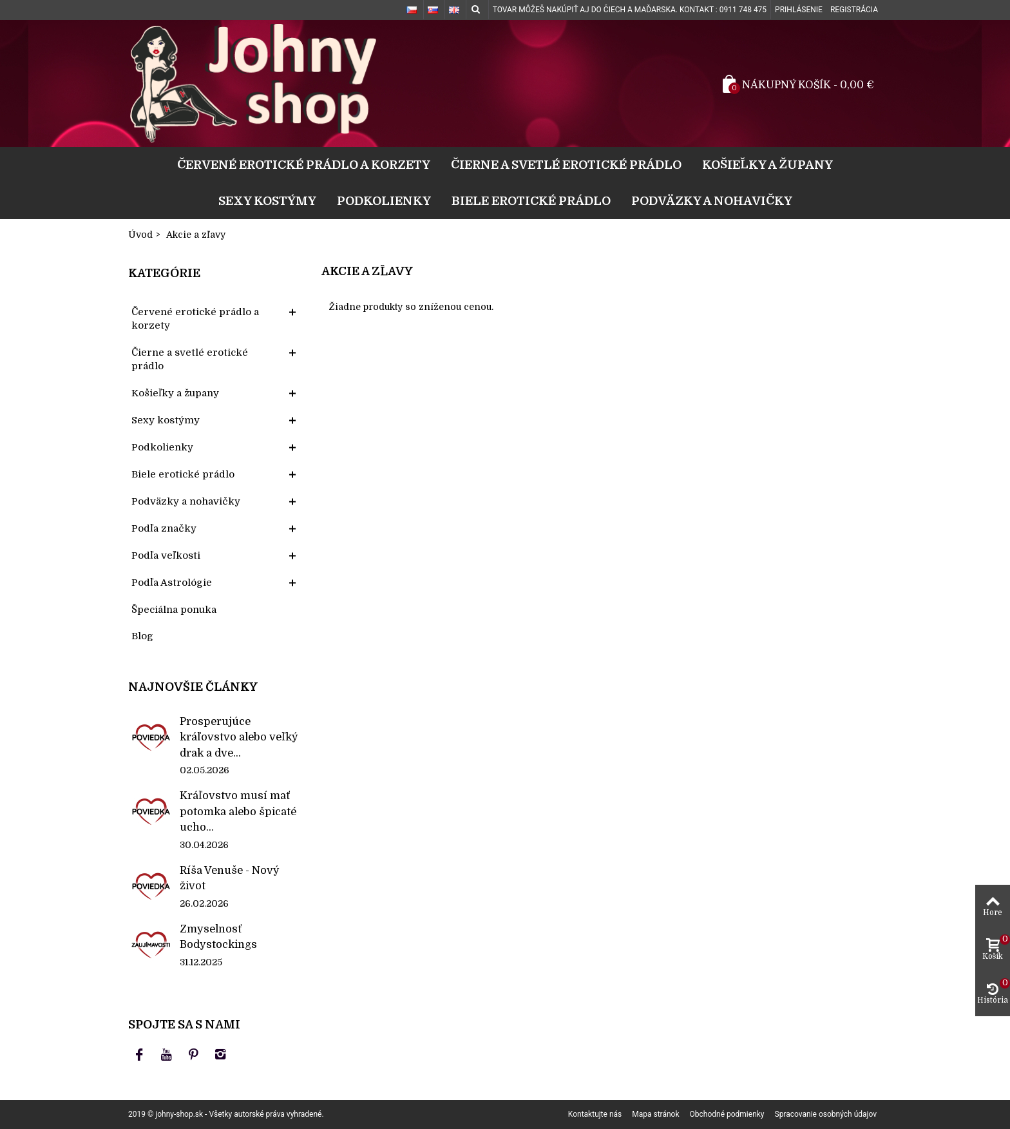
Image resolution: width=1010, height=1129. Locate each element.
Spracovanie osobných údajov (826, 1114)
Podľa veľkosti (165, 555)
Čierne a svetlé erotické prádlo (566, 164)
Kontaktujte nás (595, 1114)
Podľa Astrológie (171, 582)
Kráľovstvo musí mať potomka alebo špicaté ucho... (238, 811)
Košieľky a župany (767, 164)
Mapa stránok (655, 1114)
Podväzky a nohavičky (711, 200)
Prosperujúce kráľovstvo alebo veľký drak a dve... (239, 737)
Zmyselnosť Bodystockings (218, 936)
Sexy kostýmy (267, 200)
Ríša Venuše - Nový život (230, 878)
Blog (142, 636)
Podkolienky (384, 200)
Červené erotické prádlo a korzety (303, 164)
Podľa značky (163, 528)
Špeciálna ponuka (173, 609)
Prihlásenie (799, 9)
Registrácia (854, 9)
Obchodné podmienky (727, 1114)
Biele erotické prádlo (531, 200)
